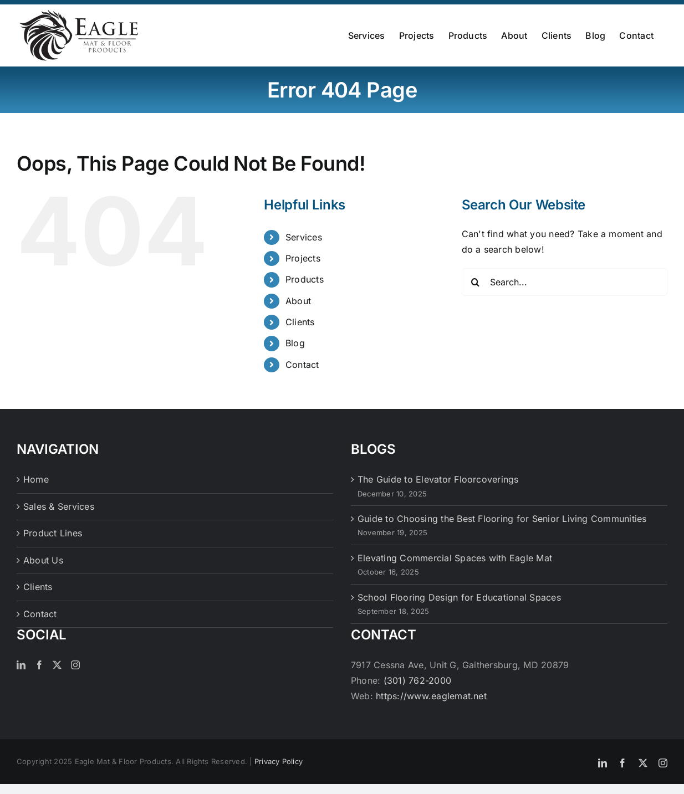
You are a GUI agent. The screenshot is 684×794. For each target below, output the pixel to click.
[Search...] (564, 282)
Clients (300, 321)
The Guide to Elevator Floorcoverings (438, 479)
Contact (302, 364)
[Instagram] (75, 664)
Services (303, 237)
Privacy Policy (278, 761)
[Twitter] (57, 664)
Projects (302, 258)
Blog (295, 343)
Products (304, 279)
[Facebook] (39, 664)
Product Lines (52, 533)
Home (36, 479)
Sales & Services (58, 506)
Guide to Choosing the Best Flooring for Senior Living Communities (502, 518)
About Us (43, 560)
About (298, 300)
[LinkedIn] (21, 664)
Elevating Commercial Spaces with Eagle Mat (455, 558)
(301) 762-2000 (417, 680)
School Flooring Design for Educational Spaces (459, 597)
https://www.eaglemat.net (431, 695)
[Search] (475, 282)
